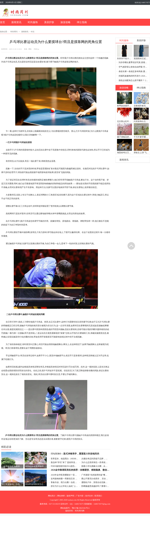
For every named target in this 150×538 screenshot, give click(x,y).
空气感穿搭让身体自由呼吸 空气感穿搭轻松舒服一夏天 (134, 67)
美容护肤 (49, 22)
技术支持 (89, 496)
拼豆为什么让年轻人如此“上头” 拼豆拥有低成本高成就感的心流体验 (64, 486)
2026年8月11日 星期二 (14, 2)
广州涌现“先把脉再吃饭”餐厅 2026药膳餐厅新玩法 (95, 475)
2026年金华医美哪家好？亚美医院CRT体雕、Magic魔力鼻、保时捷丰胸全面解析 (64, 475)
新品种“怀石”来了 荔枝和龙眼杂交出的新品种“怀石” (64, 462)
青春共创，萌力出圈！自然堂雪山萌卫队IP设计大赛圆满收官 (64, 482)
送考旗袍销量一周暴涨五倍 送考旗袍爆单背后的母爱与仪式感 (64, 479)
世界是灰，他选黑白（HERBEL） (64, 459)
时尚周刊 (14, 32)
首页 (2, 2)
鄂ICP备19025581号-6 (81, 508)
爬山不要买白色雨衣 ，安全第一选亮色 (95, 479)
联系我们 (98, 496)
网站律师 (61, 496)
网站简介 (52, 496)
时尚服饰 (33, 22)
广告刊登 (79, 496)
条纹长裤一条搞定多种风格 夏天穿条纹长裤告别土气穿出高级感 (134, 71)
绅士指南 (82, 22)
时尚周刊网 (79, 511)
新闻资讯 (16, 22)
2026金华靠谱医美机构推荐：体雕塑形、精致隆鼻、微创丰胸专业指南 (80, 470)
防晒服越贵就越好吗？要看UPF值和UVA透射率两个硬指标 (95, 486)
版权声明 (70, 496)
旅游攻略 (65, 22)
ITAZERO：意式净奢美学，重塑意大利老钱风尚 (75, 453)
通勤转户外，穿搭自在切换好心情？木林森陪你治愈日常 (95, 482)
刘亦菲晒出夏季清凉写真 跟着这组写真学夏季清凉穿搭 (134, 62)
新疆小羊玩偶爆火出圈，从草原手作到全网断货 (95, 466)
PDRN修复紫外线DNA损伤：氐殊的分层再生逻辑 (64, 466)
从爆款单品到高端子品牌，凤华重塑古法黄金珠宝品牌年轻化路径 (95, 459)
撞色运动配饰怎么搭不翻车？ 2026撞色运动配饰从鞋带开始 (134, 80)
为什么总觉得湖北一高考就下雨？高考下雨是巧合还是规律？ (95, 462)
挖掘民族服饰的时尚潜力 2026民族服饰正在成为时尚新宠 (134, 76)
